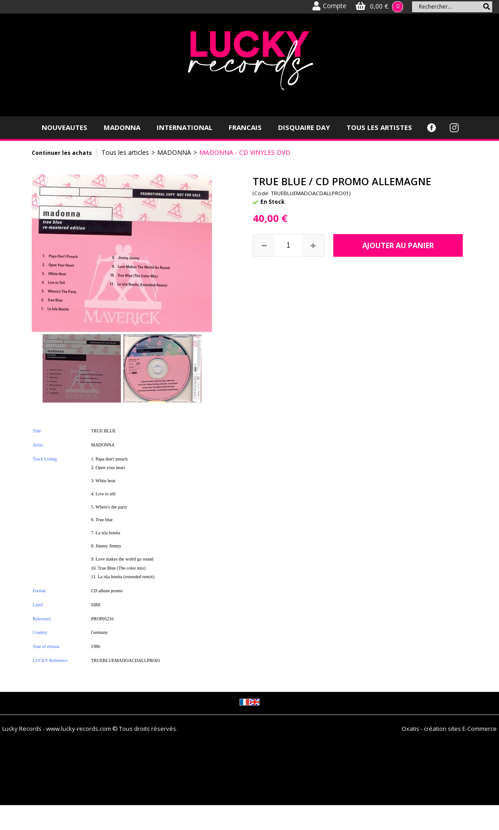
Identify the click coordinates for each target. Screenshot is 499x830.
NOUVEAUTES (64, 127)
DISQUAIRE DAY (304, 127)
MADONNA (122, 127)
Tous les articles (125, 152)
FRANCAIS (245, 127)
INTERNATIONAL (184, 127)
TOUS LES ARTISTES (379, 127)
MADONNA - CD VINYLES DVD (244, 152)
